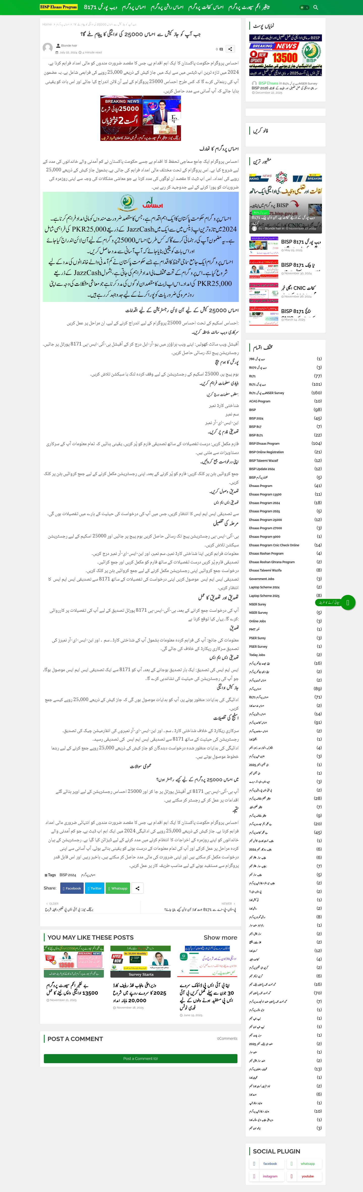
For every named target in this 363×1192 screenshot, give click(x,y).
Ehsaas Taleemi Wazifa (285, 570)
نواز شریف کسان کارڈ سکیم (285, 1086)
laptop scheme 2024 (285, 587)
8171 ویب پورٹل (100, 7)
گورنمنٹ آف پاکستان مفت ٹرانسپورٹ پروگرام (285, 1001)
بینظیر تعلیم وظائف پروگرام (285, 798)
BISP (285, 410)
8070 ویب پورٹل (285, 367)
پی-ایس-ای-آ (285, 892)
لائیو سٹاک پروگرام (285, 1010)
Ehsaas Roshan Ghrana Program (285, 562)
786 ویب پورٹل (285, 359)
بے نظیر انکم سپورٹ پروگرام (285, 824)
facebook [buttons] (270, 1164)
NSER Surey (285, 604)
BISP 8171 (285, 435)
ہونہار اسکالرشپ (285, 1103)
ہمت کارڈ (285, 1094)
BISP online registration (285, 452)
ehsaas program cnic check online (285, 545)
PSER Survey (285, 646)
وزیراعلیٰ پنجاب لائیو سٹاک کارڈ (285, 1120)
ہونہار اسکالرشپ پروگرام (285, 1111)
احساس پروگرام (134, 7)
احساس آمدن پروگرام (285, 680)
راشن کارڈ (285, 908)
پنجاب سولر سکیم (285, 875)
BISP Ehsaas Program (285, 443)
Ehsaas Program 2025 (285, 511)
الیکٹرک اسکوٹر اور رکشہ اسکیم (285, 748)
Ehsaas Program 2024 (285, 503)
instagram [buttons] (270, 1176)
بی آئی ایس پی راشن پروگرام (285, 790)
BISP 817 (285, 427)
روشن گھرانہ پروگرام (285, 917)
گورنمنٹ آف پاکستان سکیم (285, 993)
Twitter (96, 888)
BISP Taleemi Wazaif (285, 460)
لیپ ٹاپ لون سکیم (285, 1027)
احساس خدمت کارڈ (285, 706)
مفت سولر (285, 1052)
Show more (220, 937)
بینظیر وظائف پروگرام (285, 816)
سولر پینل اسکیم (285, 934)
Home (47, 24)
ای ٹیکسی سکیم (285, 773)
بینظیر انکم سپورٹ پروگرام (249, 7)
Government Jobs (285, 579)
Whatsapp (119, 888)
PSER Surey (285, 638)
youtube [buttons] (308, 1176)
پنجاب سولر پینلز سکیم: (285, 866)
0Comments (227, 1038)
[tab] (100, 7)
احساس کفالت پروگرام (205, 7)
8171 (285, 376)
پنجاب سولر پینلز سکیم (285, 858)
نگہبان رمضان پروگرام (285, 1069)
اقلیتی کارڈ (285, 739)
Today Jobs (285, 655)
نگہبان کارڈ (285, 1077)
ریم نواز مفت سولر (285, 925)
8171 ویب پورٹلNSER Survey (285, 393)
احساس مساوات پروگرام (285, 731)
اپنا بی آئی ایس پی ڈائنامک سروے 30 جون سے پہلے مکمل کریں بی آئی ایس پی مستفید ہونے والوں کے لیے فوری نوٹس (207, 996)
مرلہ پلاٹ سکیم (285, 1035)
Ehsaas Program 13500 (285, 494)
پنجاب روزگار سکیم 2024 (285, 849)
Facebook (73, 888)
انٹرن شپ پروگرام (285, 756)
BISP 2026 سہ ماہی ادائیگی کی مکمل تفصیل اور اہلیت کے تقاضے (284, 88)
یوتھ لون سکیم (285, 1128)
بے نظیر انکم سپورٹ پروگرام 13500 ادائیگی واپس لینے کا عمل (72, 989)
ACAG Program (285, 401)
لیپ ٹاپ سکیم (285, 1018)
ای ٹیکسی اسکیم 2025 (285, 765)
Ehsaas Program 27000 (285, 528)
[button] (304, 7)
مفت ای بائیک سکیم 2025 (285, 1044)
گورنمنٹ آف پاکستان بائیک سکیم (285, 984)
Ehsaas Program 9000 (285, 536)
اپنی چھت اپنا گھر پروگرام (285, 663)
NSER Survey (285, 612)
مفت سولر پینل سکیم (285, 1061)
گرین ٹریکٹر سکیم (285, 976)
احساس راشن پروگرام (167, 7)
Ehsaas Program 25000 (285, 520)
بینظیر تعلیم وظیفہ (285, 807)
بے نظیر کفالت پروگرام (285, 832)
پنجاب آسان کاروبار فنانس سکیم (285, 841)
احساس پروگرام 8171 (285, 697)
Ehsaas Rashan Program (285, 553)
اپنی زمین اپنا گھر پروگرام (285, 672)
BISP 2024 (67, 875)
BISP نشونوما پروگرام (285, 477)
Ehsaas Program (285, 486)
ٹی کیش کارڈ (285, 900)
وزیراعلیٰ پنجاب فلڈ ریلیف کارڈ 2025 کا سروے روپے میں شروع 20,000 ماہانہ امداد (139, 993)
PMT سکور (285, 629)
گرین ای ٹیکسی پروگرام (285, 968)
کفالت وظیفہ (285, 959)
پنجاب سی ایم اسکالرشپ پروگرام (285, 883)
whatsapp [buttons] (308, 1164)
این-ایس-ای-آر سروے (285, 782)
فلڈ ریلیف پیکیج (285, 942)
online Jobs (285, 621)
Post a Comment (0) (140, 1058)
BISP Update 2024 (285, 469)
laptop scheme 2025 (285, 596)
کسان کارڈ (285, 951)
